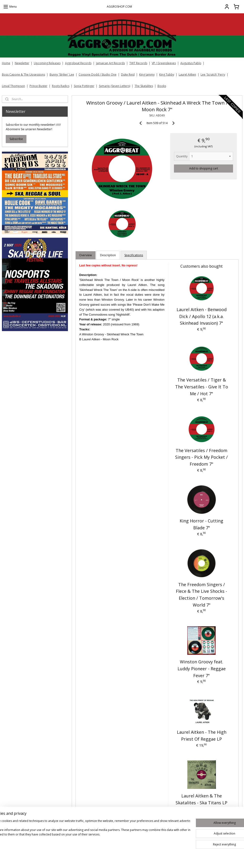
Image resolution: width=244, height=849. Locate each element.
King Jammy (147, 74)
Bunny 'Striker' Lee (62, 74)
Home (6, 63)
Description (108, 255)
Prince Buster (38, 86)
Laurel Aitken (187, 74)
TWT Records (138, 63)
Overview (85, 255)
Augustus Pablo (190, 63)
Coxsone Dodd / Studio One (98, 74)
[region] (90, 832)
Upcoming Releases (47, 63)
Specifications (133, 255)
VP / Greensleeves (164, 63)
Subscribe (16, 139)
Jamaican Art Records (110, 63)
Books (162, 86)
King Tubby (166, 74)
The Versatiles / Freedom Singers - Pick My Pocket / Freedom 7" (201, 457)
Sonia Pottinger (84, 86)
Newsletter (22, 63)
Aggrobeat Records (78, 63)
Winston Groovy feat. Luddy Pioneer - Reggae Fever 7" (201, 668)
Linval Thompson (13, 86)
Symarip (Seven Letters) (114, 86)
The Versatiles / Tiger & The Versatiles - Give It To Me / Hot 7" (201, 386)
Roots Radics (60, 86)
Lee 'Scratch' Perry (213, 74)
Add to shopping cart (203, 168)
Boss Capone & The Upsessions (23, 74)
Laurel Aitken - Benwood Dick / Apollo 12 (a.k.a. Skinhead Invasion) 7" (201, 316)
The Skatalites (144, 86)
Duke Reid (128, 74)
